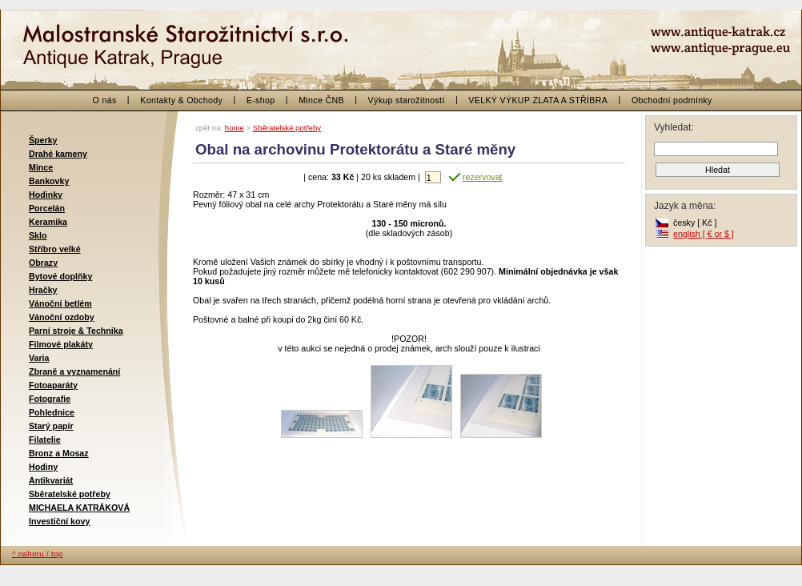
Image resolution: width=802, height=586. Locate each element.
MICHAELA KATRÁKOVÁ (79, 507)
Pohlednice (51, 412)
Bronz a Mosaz (59, 453)
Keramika (48, 222)
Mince (41, 167)
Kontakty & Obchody (181, 100)
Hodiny (43, 467)
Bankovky (49, 181)
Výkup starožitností (406, 100)
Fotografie (49, 398)
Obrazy (43, 262)
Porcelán (47, 208)
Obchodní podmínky (672, 100)
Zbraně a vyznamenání (74, 371)
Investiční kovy (59, 521)
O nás (105, 100)
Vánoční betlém (60, 303)
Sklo (38, 235)
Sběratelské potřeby (69, 494)
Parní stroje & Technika (76, 330)
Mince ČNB (321, 100)
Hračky (43, 290)
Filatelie (45, 439)
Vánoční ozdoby (61, 317)
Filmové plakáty (61, 344)
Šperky (43, 140)
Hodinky (45, 194)
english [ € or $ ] (703, 234)
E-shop (261, 100)
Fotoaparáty (53, 385)
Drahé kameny (58, 154)
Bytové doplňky (60, 276)
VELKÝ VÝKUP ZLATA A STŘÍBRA (538, 100)
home (234, 127)
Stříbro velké (55, 249)
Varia (39, 358)
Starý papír (51, 426)
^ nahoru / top (37, 553)
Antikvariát (51, 480)
